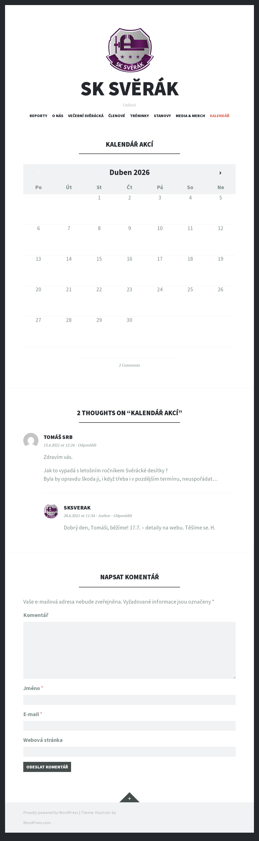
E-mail (32, 712)
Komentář (35, 614)
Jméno (33, 685)
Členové (116, 115)
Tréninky (139, 115)
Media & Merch (190, 115)
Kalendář (219, 115)
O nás (57, 115)
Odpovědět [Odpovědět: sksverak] (123, 515)
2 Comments (129, 365)
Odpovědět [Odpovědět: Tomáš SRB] (87, 445)
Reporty (38, 115)
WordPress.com (37, 825)
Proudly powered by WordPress (50, 815)
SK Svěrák (129, 88)
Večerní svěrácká (85, 115)
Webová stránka (43, 740)
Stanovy (162, 115)
